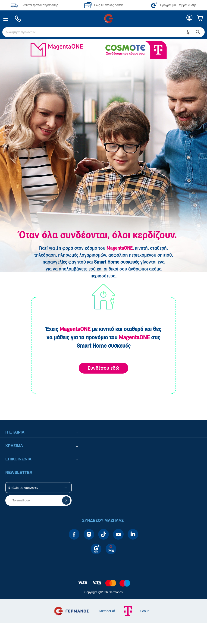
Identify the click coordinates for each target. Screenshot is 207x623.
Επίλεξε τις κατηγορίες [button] (23, 487)
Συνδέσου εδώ (103, 368)
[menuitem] (6, 19)
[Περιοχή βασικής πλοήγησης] (103, 18)
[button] (188, 32)
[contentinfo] (103, 580)
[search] (103, 32)
